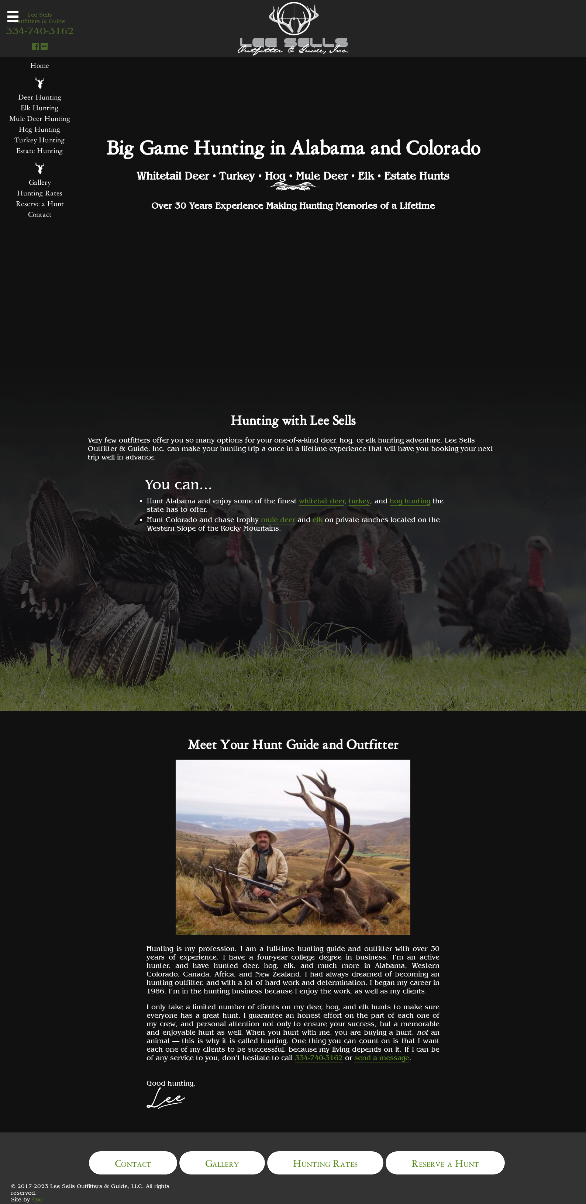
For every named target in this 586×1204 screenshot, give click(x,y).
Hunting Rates (325, 1162)
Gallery (222, 1162)
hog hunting (410, 500)
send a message (381, 1057)
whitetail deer (321, 500)
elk (318, 519)
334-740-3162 (319, 1057)
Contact (133, 1162)
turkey (359, 500)
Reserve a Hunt (445, 1162)
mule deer (278, 519)
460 (37, 1199)
